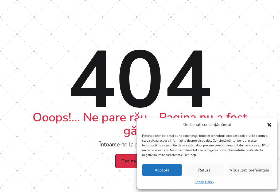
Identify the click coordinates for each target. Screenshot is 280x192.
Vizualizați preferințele (249, 170)
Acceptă (162, 170)
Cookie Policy (204, 182)
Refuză (204, 170)
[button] (269, 124)
